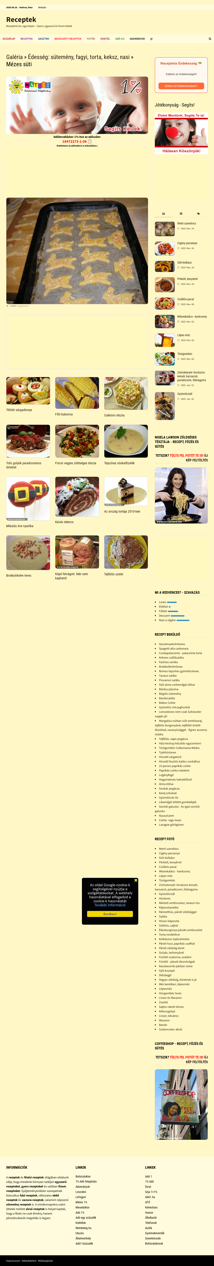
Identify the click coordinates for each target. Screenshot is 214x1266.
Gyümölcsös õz (168, 797)
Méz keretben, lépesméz (174, 984)
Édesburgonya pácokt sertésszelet (180, 930)
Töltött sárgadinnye (19, 410)
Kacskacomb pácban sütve (176, 966)
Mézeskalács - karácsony (192, 316)
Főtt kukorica (64, 414)
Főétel (168, 611)
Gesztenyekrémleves (172, 644)
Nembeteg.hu (83, 1228)
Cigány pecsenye (187, 243)
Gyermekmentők (154, 1233)
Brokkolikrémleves (171, 666)
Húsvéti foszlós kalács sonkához (179, 761)
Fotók (91, 38)
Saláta (163, 916)
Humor (149, 1212)
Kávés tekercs (64, 522)
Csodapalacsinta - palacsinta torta (180, 653)
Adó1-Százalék (84, 1243)
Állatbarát (151, 1217)
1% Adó (149, 1181)
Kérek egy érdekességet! (181, 86)
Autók (148, 1228)
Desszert (172, 615)
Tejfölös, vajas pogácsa (173, 739)
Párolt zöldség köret (171, 948)
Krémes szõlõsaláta (171, 657)
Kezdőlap (9, 38)
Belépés (42, 7)
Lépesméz (165, 989)
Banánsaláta (167, 698)
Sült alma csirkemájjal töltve (177, 685)
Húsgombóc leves (170, 993)
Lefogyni (81, 1197)
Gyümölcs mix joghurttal (174, 707)
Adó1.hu (150, 1197)
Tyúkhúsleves (167, 752)
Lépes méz (183, 335)
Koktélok (81, 1223)
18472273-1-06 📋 (77, 141)
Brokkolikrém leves (18, 575)
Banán (163, 1025)
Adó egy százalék (86, 1217)
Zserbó (163, 1002)
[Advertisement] (77, 171)
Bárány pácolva (168, 689)
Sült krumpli (167, 970)
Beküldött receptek (68, 38)
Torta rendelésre (169, 934)
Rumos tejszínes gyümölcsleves (179, 671)
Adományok (137, 38)
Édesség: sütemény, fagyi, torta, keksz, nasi (79, 57)
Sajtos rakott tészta (171, 1007)
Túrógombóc (184, 354)
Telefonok (151, 1223)
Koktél (105, 38)
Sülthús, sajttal (168, 925)
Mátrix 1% (81, 1202)
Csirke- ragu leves (170, 820)
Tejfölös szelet (113, 574)
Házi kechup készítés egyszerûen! (180, 743)
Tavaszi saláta (168, 675)
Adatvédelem (29, 1260)
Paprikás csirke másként (174, 770)
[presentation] (163, 213)
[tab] (163, 213)
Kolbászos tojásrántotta (174, 939)
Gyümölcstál (184, 394)
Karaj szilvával (168, 793)
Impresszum (13, 1260)
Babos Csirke (167, 703)
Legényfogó (166, 775)
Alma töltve (166, 784)
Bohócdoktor (83, 1176)
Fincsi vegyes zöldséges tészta (75, 463)
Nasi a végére (174, 620)
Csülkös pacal (185, 299)
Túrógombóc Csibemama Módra (179, 748)
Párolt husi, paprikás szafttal (177, 943)
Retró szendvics (186, 223)
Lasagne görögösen (171, 824)
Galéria (14, 57)
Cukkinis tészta (114, 415)
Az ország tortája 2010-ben (122, 511)
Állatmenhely (83, 1238)
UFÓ (147, 1202)
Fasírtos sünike (168, 662)
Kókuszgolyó (167, 1011)
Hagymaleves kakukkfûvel (175, 779)
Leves (168, 602)
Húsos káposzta (169, 921)
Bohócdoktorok (154, 1243)
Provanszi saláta (169, 680)
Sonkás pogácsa (169, 788)
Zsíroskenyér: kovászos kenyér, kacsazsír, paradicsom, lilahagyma (191, 376)
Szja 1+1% (151, 1192)
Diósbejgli (165, 975)
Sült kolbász (184, 262)
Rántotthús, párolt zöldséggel (178, 912)
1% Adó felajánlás (86, 1181)
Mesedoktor (82, 1207)
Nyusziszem (166, 815)
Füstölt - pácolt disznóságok (177, 961)
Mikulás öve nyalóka (19, 526)
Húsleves (165, 898)
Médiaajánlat (45, 1260)
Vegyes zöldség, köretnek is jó (178, 980)
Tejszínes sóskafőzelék (119, 463)
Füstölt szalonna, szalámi (175, 957)
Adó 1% (119, 38)
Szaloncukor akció (170, 1029)
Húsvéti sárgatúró (170, 757)
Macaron (164, 1020)
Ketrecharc (151, 1207)
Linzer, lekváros (169, 1016)
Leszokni (81, 1192)
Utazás (80, 1233)
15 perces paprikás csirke (175, 766)
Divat (148, 1186)
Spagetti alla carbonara (173, 648)
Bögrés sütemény (170, 694)
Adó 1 (148, 1176)
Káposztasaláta (168, 907)
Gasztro (43, 38)
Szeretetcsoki (153, 1238)
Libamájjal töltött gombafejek (177, 802)
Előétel (165, 606)
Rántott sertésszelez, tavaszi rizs (179, 903)
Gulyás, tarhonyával (171, 952)
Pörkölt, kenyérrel (187, 279)
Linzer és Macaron (170, 998)
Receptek (21, 19)
